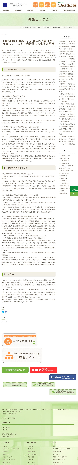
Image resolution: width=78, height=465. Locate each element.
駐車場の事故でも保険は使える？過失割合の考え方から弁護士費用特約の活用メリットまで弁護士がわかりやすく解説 (67, 129)
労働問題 (62, 180)
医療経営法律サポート (59, 430)
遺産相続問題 (31, 422)
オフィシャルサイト (58, 417)
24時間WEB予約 (7, 436)
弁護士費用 (31, 441)
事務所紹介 (6, 425)
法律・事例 (63, 185)
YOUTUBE (6, 398)
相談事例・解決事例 (65, 188)
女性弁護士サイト (58, 425)
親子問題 (30, 419)
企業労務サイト (57, 436)
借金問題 (62, 175)
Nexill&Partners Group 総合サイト (63, 419)
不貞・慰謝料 (64, 160)
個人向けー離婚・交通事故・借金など (42, 27)
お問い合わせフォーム (9, 443)
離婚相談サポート (58, 433)
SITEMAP (5, 384)
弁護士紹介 (6, 422)
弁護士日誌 (63, 183)
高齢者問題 (31, 428)
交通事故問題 (64, 163)
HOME (5, 417)
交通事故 (30, 430)
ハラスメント (64, 158)
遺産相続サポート (58, 422)
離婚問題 (62, 193)
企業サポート (31, 433)
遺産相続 (62, 190)
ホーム (21, 27)
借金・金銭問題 (32, 425)
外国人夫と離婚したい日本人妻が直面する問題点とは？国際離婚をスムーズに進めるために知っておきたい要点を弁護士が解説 (67, 76)
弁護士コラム (28, 27)
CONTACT (12, 384)
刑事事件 (62, 178)
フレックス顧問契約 (33, 436)
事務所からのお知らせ (9, 430)
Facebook (6, 400)
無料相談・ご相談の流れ (35, 438)
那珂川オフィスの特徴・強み (11, 419)
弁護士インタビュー (8, 428)
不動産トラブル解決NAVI (60, 428)
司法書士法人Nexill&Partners (61, 438)
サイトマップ (6, 446)
